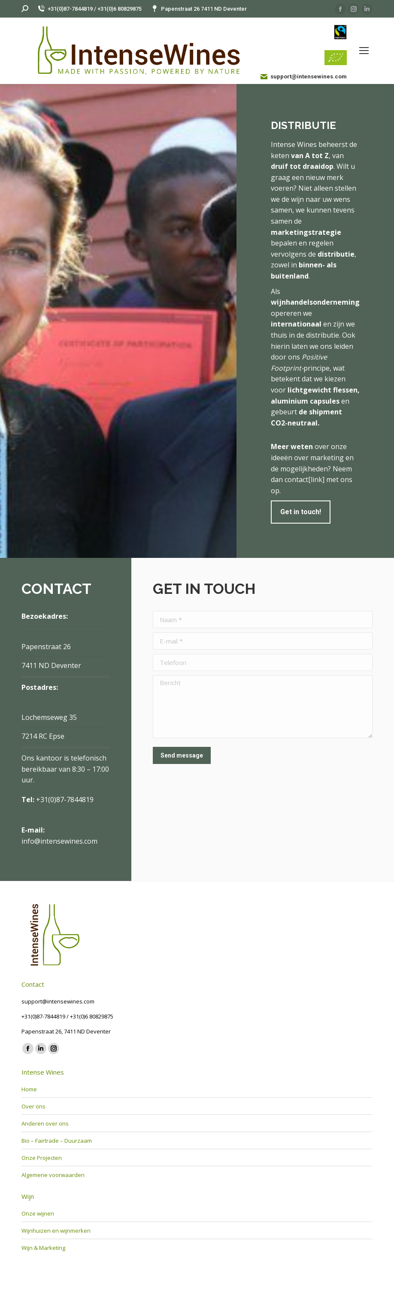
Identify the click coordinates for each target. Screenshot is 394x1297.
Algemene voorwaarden (53, 1175)
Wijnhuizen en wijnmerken (56, 1230)
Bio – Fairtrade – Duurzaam (56, 1140)
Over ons (33, 1106)
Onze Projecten (41, 1158)
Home (29, 1089)
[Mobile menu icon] (364, 50)
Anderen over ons (45, 1123)
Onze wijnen (37, 1213)
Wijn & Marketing (43, 1248)
